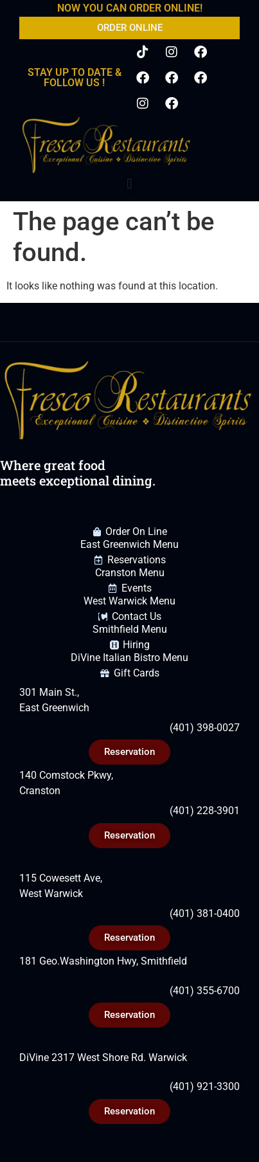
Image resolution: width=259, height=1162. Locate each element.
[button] (129, 184)
